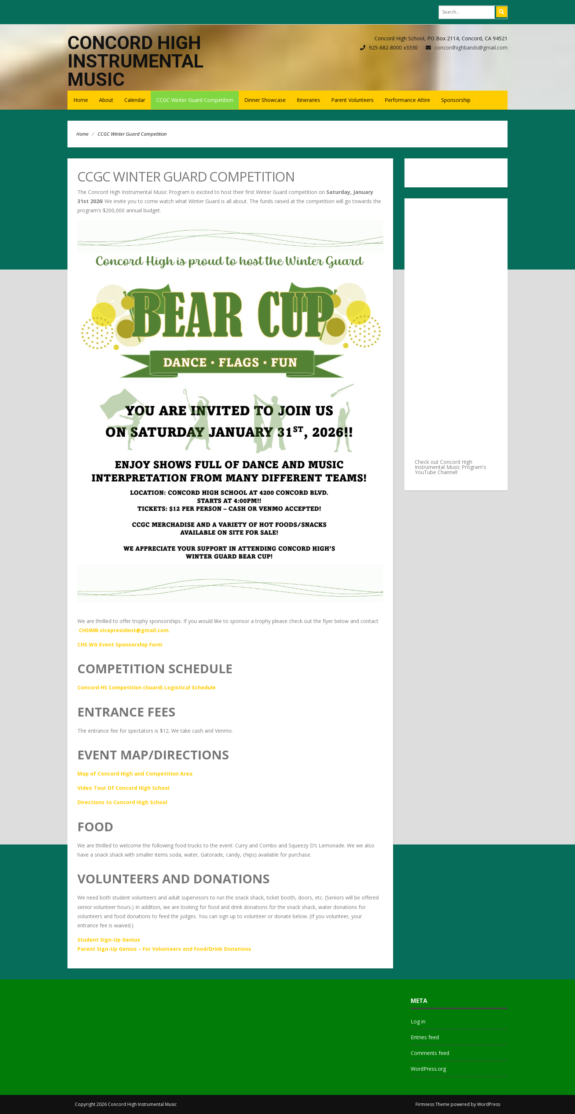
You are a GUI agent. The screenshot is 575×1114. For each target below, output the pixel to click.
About (106, 99)
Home (80, 99)
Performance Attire (407, 99)
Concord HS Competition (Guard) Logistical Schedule (146, 687)
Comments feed (430, 1052)
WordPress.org (428, 1068)
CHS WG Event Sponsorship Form (119, 644)
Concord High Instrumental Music (135, 61)
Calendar (134, 99)
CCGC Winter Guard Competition (194, 99)
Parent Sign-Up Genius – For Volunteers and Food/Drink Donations (164, 948)
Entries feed (425, 1037)
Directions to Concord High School (122, 802)
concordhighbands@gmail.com (471, 47)
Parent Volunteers (352, 99)
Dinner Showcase (265, 99)
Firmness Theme (432, 1104)
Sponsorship (455, 99)
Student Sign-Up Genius (108, 939)
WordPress (488, 1104)
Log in (418, 1021)
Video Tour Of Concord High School (123, 787)
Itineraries (308, 99)
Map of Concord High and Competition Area (135, 773)
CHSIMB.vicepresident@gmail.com (124, 630)
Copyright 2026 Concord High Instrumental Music (126, 1104)
